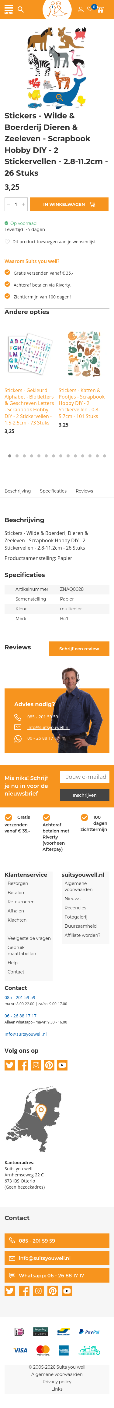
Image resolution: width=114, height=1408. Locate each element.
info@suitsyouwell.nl (48, 727)
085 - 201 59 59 (42, 717)
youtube (62, 1065)
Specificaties (53, 491)
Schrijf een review (79, 649)
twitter (10, 1065)
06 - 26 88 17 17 (43, 738)
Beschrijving (18, 491)
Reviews (84, 491)
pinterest (49, 1065)
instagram (36, 1065)
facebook (23, 1065)
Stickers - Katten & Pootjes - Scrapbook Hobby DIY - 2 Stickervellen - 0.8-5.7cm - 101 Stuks (82, 403)
